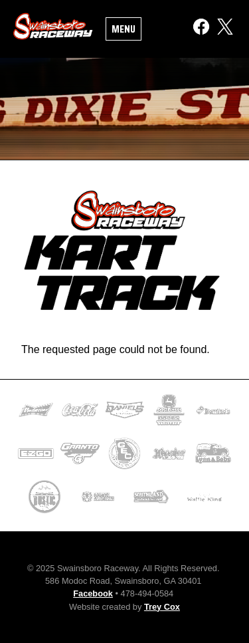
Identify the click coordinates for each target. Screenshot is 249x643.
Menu (123, 29)
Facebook (93, 593)
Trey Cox (162, 607)
